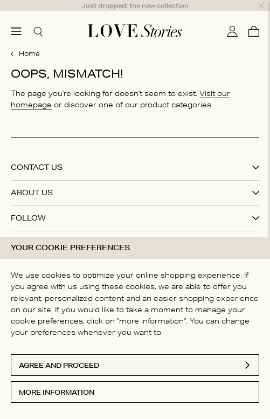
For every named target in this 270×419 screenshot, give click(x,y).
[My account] (232, 18)
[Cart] (254, 18)
